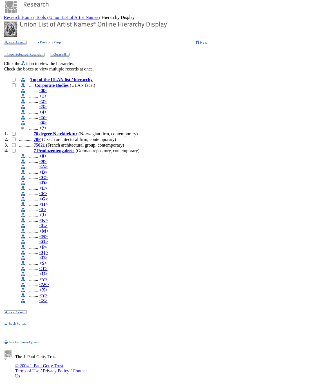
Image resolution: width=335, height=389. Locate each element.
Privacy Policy (56, 370)
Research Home (19, 17)
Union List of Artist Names (73, 17)
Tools (41, 17)
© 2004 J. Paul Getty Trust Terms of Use (39, 368)
